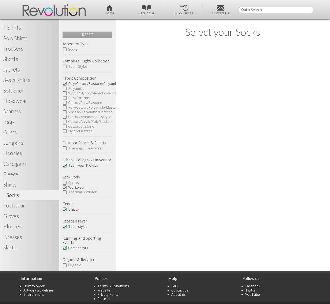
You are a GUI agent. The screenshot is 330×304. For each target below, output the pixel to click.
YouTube (252, 294)
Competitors (78, 248)
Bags (9, 122)
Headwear (15, 101)
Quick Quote (183, 10)
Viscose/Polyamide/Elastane (90, 112)
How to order (34, 286)
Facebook (252, 286)
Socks (72, 49)
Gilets (10, 132)
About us (178, 294)
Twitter (251, 290)
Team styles (77, 226)
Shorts (10, 59)
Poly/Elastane (79, 97)
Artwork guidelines (38, 290)
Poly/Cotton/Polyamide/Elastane (90, 107)
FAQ (174, 286)
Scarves (12, 111)
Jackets (11, 69)
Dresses (12, 237)
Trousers (13, 48)
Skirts (9, 247)
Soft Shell (14, 90)
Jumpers (13, 143)
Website (103, 290)
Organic (74, 265)
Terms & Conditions (113, 286)
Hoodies (12, 153)
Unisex (73, 209)
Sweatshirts (16, 80)
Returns (103, 298)
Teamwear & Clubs (83, 165)
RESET (87, 34)
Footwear (14, 205)
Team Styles (77, 66)
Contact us (179, 290)
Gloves (11, 216)
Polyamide (76, 88)
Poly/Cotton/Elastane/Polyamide (90, 83)
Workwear (76, 187)
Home (109, 10)
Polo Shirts (15, 38)
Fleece (10, 174)
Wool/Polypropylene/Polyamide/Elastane (90, 93)
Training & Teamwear (85, 148)
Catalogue (146, 10)
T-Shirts (12, 27)
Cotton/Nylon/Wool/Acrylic (89, 117)
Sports (73, 182)
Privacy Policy (108, 294)
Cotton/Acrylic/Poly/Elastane (90, 121)
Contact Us (220, 10)
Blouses (12, 226)
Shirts (9, 184)
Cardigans (15, 163)
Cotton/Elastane (81, 126)
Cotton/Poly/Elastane (85, 102)
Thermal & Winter (82, 192)
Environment (33, 294)
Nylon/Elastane (80, 131)
